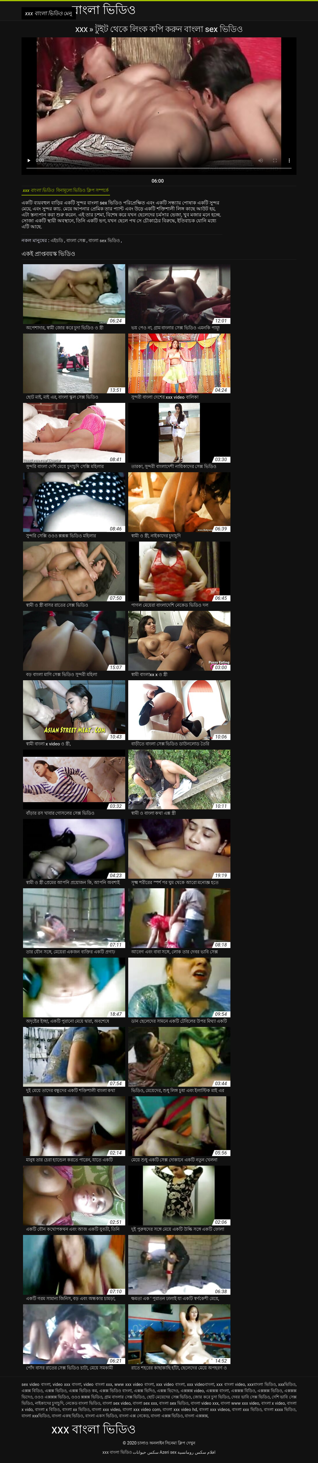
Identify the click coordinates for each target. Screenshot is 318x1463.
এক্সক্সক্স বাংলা (217, 1393)
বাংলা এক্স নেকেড (134, 1418)
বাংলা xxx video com (141, 1412)
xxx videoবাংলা (200, 1387)
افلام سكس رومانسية (196, 1455)
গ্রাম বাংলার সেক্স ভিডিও (124, 1400)
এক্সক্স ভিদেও (167, 1393)
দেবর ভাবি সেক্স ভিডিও (250, 1400)
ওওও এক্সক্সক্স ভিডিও (51, 1400)
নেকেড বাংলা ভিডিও (82, 1406)
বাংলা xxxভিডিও (36, 1418)
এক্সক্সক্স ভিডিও (269, 1393)
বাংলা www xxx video (240, 1406)
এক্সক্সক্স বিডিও (243, 1393)
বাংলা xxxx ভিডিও (280, 1412)
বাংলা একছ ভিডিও (67, 1418)
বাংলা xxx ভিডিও (247, 1412)
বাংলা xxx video (106, 1412)
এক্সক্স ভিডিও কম (83, 1393)
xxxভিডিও (287, 1387)
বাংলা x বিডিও (47, 1412)
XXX (82, 29)
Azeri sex (168, 1455)
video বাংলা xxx (97, 1387)
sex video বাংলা (36, 1387)
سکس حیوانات (145, 1455)
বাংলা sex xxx (145, 1406)
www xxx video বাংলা (134, 1387)
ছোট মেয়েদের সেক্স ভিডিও (169, 1400)
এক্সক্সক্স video (192, 1393)
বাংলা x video (273, 1406)
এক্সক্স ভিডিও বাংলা (115, 1393)
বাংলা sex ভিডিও (110, 243)
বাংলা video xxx (205, 1406)
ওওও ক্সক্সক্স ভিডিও (87, 1400)
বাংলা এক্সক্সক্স (196, 1418)
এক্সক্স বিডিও (32, 1393)
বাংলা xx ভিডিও (76, 1412)
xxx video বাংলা (170, 1387)
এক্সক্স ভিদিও (144, 1393)
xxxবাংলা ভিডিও (261, 1387)
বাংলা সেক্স (79, 243)
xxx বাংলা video (230, 1387)
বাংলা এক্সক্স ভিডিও (167, 1418)
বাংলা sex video (117, 1406)
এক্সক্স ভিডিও (56, 1393)
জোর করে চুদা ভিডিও (211, 1400)
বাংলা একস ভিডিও (101, 1418)
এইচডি (58, 243)
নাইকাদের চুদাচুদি (49, 1406)
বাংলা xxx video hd (180, 1412)
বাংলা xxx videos (214, 1412)
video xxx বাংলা (67, 1387)
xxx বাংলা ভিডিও (117, 1455)
